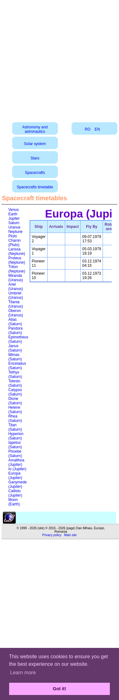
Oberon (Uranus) (15, 313)
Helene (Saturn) (15, 409)
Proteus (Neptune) (16, 260)
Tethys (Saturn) (15, 374)
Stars (35, 158)
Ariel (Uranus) (15, 286)
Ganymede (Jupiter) (17, 484)
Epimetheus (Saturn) (18, 339)
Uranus (14, 227)
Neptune (15, 231)
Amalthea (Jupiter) (16, 462)
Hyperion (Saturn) (15, 436)
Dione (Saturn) (15, 400)
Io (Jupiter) (17, 469)
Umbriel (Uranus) (15, 295)
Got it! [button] (59, 688)
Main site (70, 535)
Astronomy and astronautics (35, 129)
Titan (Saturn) (15, 427)
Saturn (13, 223)
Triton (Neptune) (16, 269)
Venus (13, 209)
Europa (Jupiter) (15, 475)
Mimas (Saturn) (15, 357)
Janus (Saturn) (15, 348)
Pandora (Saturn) (15, 330)
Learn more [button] (23, 672)
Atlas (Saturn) (15, 321)
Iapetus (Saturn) (15, 444)
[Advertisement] (59, 59)
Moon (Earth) (14, 502)
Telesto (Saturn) (15, 383)
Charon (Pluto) (14, 242)
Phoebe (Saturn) (15, 453)
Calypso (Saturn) (15, 392)
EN (97, 129)
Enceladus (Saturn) (17, 365)
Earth (12, 214)
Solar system (35, 144)
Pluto (12, 236)
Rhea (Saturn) (15, 418)
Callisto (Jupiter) (15, 493)
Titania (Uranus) (15, 304)
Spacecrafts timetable (35, 187)
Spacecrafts (35, 172)
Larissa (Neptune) (16, 251)
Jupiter (14, 218)
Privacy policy (51, 535)
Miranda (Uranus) (15, 277)
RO (87, 129)
